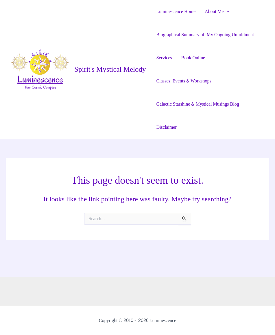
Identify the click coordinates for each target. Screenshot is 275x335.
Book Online (193, 58)
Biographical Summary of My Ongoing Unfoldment (205, 34)
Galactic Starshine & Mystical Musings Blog (197, 104)
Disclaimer (166, 127)
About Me (217, 11)
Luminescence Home (176, 11)
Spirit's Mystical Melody (110, 69)
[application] (226, 11)
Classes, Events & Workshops (183, 81)
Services (164, 58)
